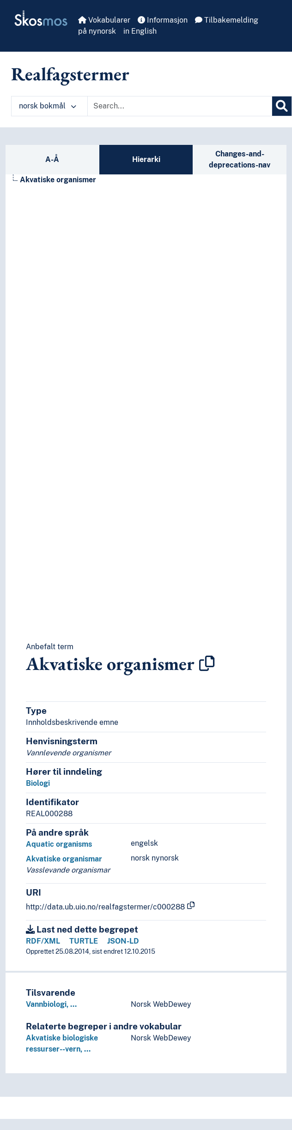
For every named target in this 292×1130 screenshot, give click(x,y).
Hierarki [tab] (146, 159)
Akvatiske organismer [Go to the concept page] (58, 179)
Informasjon (163, 20)
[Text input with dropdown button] (179, 106)
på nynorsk (97, 31)
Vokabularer (104, 20)
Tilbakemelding (226, 20)
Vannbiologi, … (51, 1004)
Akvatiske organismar (64, 859)
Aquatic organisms (59, 844)
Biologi (38, 783)
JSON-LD (123, 941)
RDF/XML (43, 941)
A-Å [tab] (52, 159)
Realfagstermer (70, 74)
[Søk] (282, 106)
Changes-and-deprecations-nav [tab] (239, 159)
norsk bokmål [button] (47, 106)
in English (140, 31)
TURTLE (83, 941)
